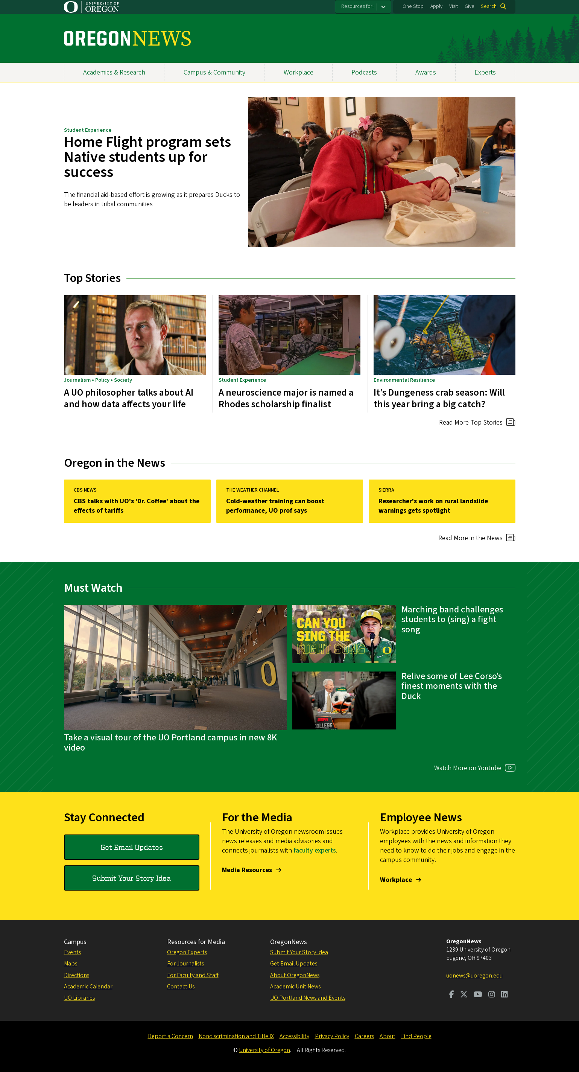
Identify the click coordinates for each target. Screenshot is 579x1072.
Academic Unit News (295, 986)
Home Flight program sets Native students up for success (147, 157)
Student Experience (87, 130)
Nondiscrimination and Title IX (236, 1036)
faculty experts (314, 850)
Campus (75, 942)
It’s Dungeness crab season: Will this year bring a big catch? (439, 398)
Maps (70, 963)
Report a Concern (170, 1036)
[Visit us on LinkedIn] (504, 995)
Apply (436, 6)
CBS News (84, 490)
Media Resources (247, 870)
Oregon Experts (187, 952)
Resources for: (357, 6)
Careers (364, 1036)
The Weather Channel (252, 490)
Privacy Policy (332, 1036)
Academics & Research (114, 72)
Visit (453, 6)
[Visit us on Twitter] (464, 995)
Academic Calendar (88, 986)
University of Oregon (264, 1050)
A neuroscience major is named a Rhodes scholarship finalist (286, 398)
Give (469, 6)
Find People (416, 1036)
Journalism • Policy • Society (98, 380)
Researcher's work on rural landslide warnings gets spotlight (433, 505)
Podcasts (364, 72)
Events (72, 952)
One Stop (413, 6)
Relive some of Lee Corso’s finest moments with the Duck (451, 686)
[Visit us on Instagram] (491, 995)
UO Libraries (79, 998)
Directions (76, 975)
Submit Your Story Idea (131, 878)
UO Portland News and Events (307, 998)
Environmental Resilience (404, 380)
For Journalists (185, 963)
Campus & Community (214, 72)
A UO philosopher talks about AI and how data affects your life (128, 398)
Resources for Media (196, 942)
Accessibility (294, 1036)
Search (489, 6)
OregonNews (288, 942)
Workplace (298, 72)
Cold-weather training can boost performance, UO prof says (275, 505)
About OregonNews (294, 975)
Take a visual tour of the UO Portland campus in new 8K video (170, 742)
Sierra (386, 490)
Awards (425, 72)
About (387, 1036)
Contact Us (181, 986)
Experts (485, 72)
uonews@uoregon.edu (474, 975)
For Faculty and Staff (193, 975)
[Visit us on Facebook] (451, 995)
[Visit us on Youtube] (478, 995)
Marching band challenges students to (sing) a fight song (452, 619)
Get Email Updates (131, 847)
